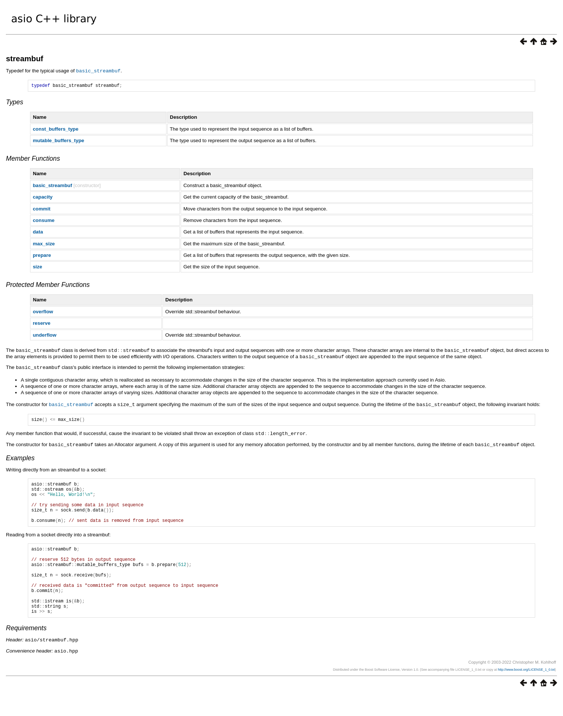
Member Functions (33, 159)
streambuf (24, 58)
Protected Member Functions (48, 285)
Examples (20, 457)
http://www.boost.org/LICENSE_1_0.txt (526, 692)
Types (14, 103)
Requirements (26, 651)
